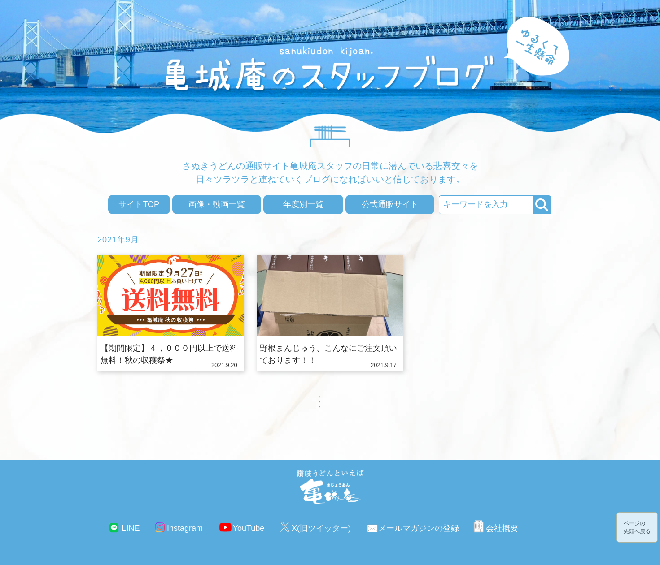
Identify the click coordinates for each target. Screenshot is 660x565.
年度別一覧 (303, 204)
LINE (131, 528)
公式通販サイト (390, 204)
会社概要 (502, 528)
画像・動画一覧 (216, 204)
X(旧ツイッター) (321, 528)
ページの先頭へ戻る (637, 527)
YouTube (249, 528)
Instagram (185, 528)
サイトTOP (138, 204)
